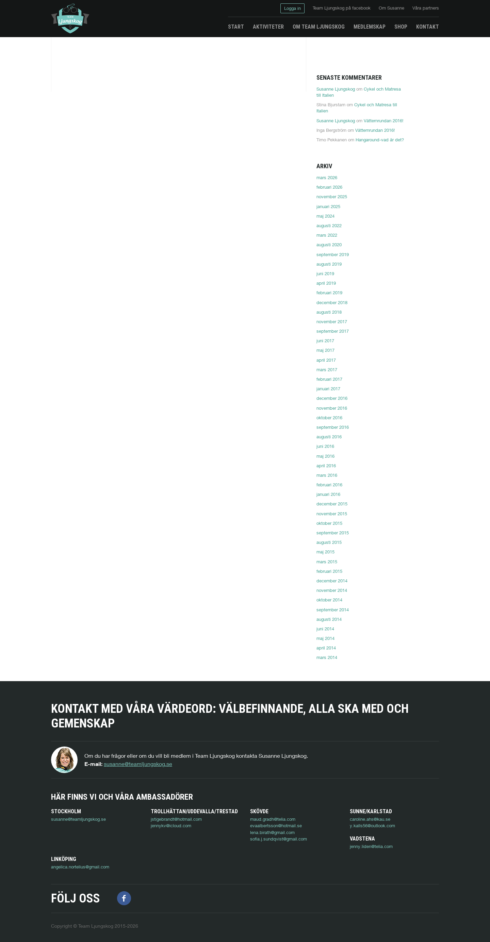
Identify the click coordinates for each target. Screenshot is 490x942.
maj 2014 (325, 638)
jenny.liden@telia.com (72, 859)
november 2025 (331, 196)
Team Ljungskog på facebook (342, 8)
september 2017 (332, 331)
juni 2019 (325, 273)
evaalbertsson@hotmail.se (276, 825)
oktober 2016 (329, 417)
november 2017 (331, 321)
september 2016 (332, 427)
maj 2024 (325, 216)
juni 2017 (325, 340)
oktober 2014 (329, 599)
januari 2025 (328, 206)
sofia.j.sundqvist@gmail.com (278, 839)
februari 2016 (329, 484)
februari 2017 (329, 379)
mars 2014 (326, 657)
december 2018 (331, 302)
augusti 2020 (329, 244)
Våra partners (425, 8)
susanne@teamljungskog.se (138, 763)
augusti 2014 (329, 619)
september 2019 (332, 254)
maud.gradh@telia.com (272, 819)
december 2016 (331, 398)
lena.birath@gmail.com (272, 832)
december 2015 (331, 503)
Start (236, 26)
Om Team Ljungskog (319, 26)
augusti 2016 (329, 436)
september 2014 (332, 609)
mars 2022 (326, 235)
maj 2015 (325, 551)
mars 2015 (326, 561)
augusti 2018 (329, 312)
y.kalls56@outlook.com (372, 825)
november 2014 (331, 590)
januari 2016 (328, 494)
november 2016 (331, 408)
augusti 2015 (329, 542)
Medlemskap (370, 26)
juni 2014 (325, 628)
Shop (400, 26)
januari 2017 (328, 388)
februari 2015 (329, 571)
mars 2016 (326, 475)
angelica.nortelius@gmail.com (180, 859)
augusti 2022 (329, 225)
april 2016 (326, 465)
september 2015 (332, 532)
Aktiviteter (268, 26)
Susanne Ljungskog (335, 89)
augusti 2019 (329, 264)
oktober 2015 (329, 523)
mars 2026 (326, 177)
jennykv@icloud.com (171, 825)
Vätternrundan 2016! (383, 120)
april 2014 (326, 647)
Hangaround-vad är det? (380, 139)
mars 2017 (326, 369)
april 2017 (326, 360)
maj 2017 (325, 350)
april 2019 (326, 283)
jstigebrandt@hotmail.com (176, 819)
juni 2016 (325, 446)
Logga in (292, 8)
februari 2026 (329, 187)
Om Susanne (391, 8)
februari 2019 (329, 292)
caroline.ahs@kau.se (370, 819)
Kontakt (427, 26)
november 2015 (331, 513)
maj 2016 (325, 456)
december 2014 (331, 580)
